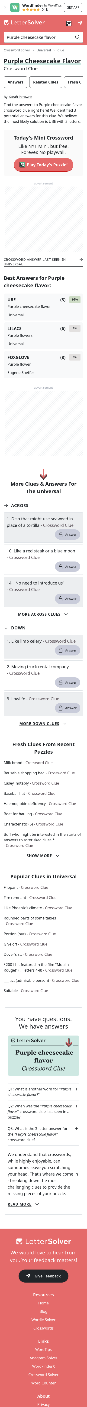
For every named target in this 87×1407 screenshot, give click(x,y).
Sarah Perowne (20, 96)
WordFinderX (43, 1366)
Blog (43, 1311)
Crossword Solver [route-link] (17, 50)
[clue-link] (43, 521)
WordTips (43, 1349)
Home (43, 1303)
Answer (67, 534)
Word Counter (43, 1383)
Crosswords (43, 1328)
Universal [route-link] (44, 50)
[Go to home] (43, 1241)
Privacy (43, 1404)
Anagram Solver (44, 1357)
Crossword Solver (43, 1374)
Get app (73, 7)
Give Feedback (43, 1276)
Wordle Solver (43, 1319)
